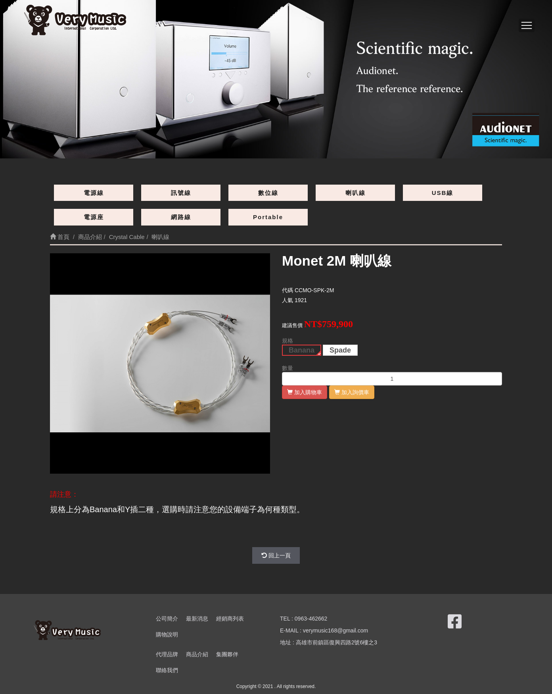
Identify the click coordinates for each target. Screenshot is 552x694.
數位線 (268, 192)
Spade (340, 350)
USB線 (443, 192)
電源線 (94, 192)
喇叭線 (355, 192)
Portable (268, 217)
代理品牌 (167, 654)
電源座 (94, 217)
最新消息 (197, 618)
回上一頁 (276, 555)
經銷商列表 (230, 618)
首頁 (59, 236)
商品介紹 (197, 654)
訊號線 (181, 192)
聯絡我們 (167, 670)
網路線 (181, 217)
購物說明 (167, 634)
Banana (301, 350)
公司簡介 (167, 618)
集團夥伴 (227, 654)
